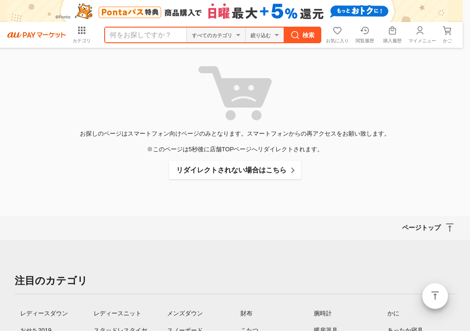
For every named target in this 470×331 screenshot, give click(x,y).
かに (393, 313)
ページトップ (435, 296)
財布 (246, 313)
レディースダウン (44, 313)
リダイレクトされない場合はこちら (231, 170)
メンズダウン (185, 313)
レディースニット (117, 313)
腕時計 (323, 313)
